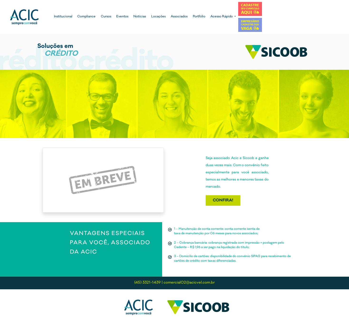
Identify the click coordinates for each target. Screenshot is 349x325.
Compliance (86, 16)
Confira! (223, 200)
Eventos (122, 16)
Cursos (106, 16)
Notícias (139, 16)
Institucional (63, 16)
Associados (179, 16)
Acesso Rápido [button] (221, 16)
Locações (158, 16)
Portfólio (199, 16)
